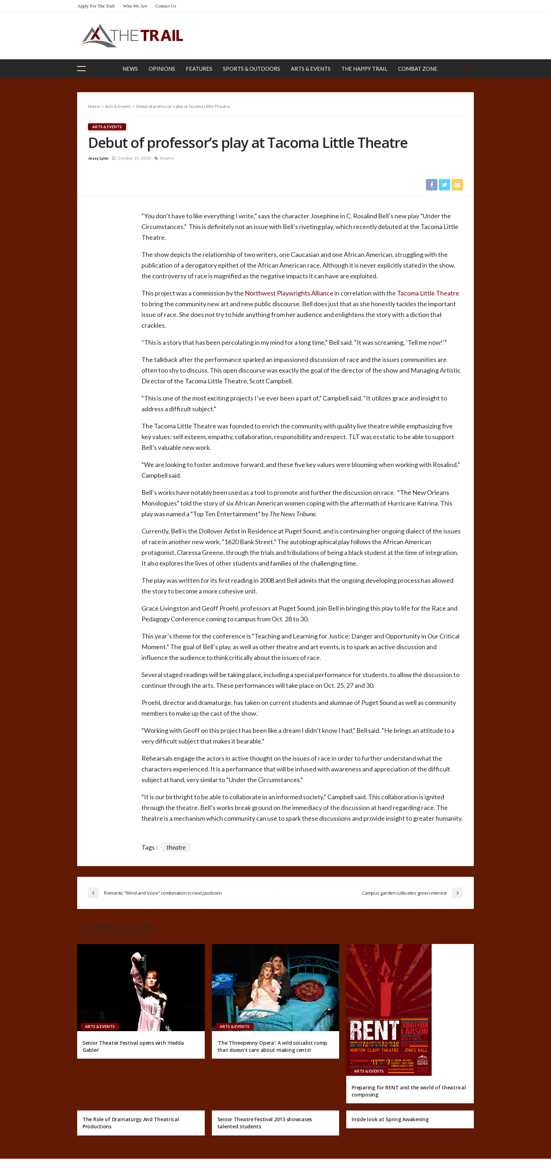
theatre (167, 158)
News (130, 68)
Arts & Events (311, 68)
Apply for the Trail (96, 6)
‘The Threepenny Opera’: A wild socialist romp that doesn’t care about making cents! (272, 1046)
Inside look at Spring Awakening (390, 1119)
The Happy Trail (364, 68)
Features (199, 68)
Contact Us (165, 6)
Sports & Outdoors (251, 68)
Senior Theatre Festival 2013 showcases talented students (264, 1123)
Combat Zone (417, 68)
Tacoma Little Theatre (428, 293)
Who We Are (135, 6)
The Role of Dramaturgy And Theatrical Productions (131, 1123)
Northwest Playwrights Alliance (289, 293)
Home (94, 106)
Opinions (162, 68)
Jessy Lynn (98, 158)
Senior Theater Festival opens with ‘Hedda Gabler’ (133, 1046)
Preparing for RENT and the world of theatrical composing (409, 1091)
